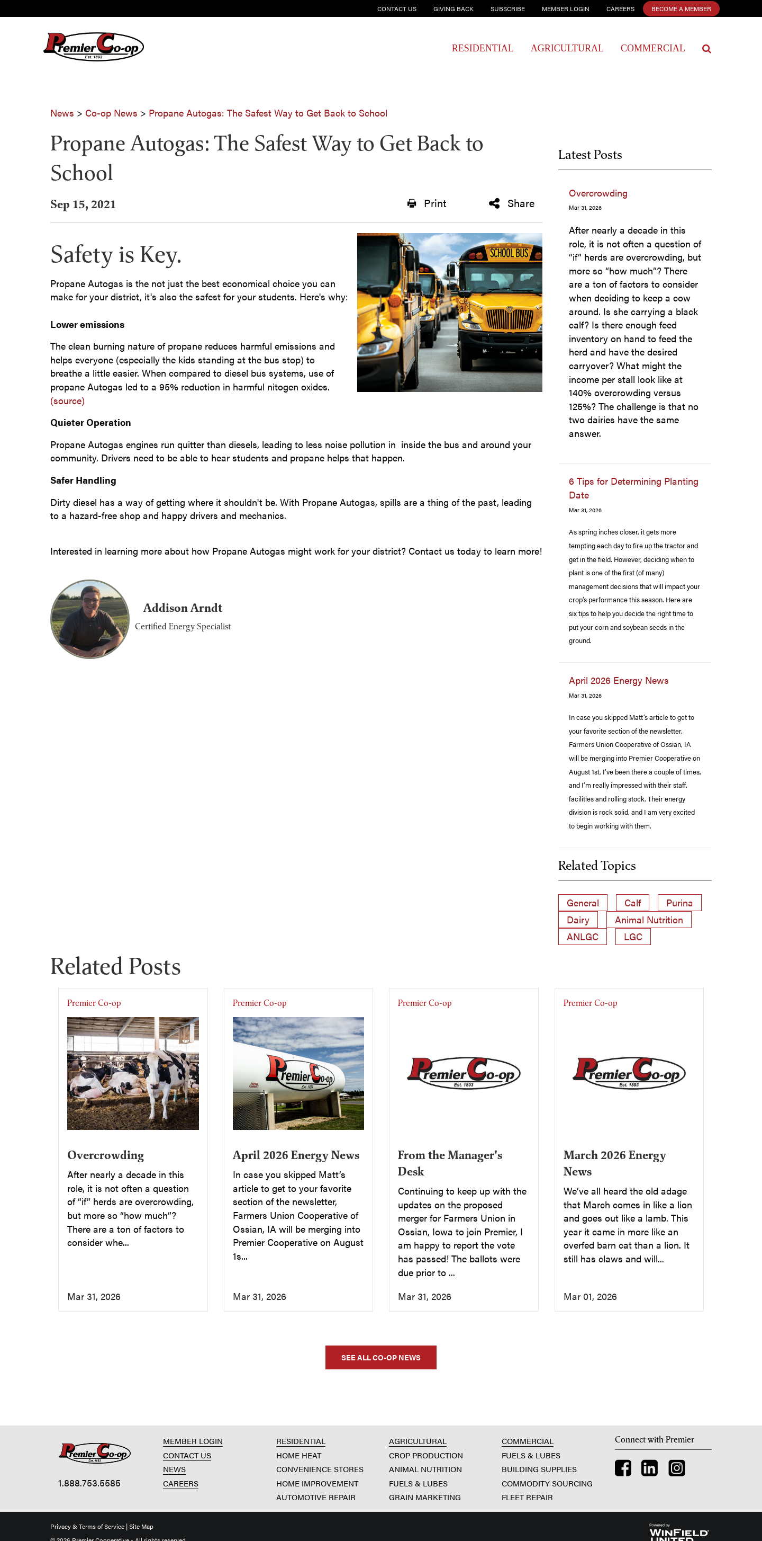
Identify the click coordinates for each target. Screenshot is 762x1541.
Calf (632, 902)
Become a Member (681, 8)
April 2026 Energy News (619, 680)
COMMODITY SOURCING (547, 1483)
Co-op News (111, 112)
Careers (620, 8)
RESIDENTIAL (300, 1440)
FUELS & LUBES (418, 1483)
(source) (67, 400)
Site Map (141, 1526)
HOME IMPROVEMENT (317, 1483)
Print (426, 203)
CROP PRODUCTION (426, 1454)
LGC (633, 936)
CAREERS (180, 1483)
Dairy (578, 919)
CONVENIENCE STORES (320, 1468)
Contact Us (396, 8)
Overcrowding (598, 192)
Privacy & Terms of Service (87, 1526)
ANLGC (582, 936)
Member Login (565, 8)
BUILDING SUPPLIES (539, 1468)
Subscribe (508, 8)
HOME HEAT (298, 1454)
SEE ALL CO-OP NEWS (381, 1357)
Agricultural (567, 48)
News (62, 112)
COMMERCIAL (528, 1440)
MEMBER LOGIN (193, 1440)
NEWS (174, 1468)
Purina (679, 902)
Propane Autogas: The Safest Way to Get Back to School (268, 112)
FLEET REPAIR (527, 1496)
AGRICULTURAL (418, 1440)
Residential (483, 48)
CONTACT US (187, 1454)
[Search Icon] (706, 48)
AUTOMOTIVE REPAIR (316, 1496)
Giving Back (453, 8)
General (583, 902)
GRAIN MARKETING (425, 1496)
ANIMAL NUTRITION (425, 1468)
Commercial (653, 48)
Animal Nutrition (649, 919)
